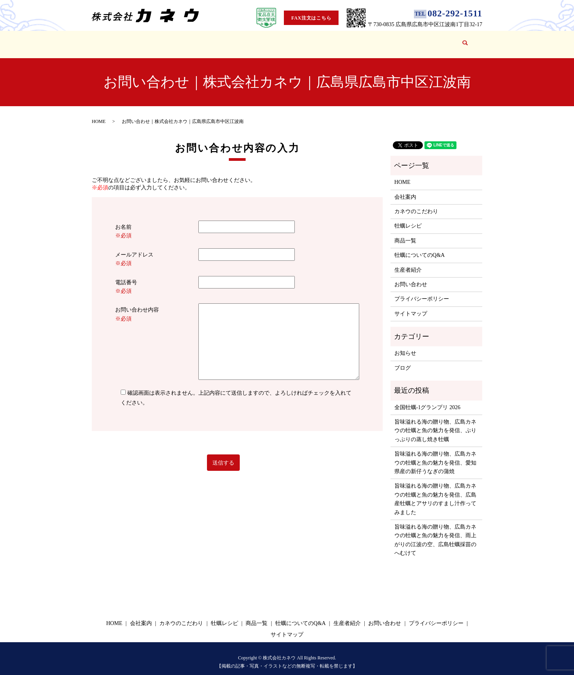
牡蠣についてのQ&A (318, 40)
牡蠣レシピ (237, 40)
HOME (120, 40)
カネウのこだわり (191, 40)
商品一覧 (271, 40)
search (464, 41)
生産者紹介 (367, 40)
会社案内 (148, 40)
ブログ (399, 40)
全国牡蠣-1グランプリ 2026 (427, 400)
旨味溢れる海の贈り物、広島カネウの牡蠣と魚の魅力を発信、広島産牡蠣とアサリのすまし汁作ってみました (435, 492)
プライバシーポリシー (421, 291)
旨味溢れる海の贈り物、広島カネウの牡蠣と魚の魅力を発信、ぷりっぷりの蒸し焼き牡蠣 (435, 423)
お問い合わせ (433, 40)
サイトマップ (410, 306)
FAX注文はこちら (311, 18)
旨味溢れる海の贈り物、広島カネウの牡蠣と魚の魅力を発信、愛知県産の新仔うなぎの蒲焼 (435, 455)
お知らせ (405, 346)
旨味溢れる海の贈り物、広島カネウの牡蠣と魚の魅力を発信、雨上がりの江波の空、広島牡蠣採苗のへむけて (435, 532)
